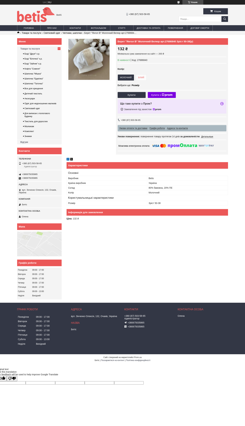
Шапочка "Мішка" (33, 73)
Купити (132, 94)
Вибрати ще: (128, 85)
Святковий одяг (52, 33)
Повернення (175, 28)
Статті (121, 28)
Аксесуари (30, 98)
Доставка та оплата (148, 28)
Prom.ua (138, 357)
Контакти (75, 28)
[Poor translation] (12, 378)
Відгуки (24, 142)
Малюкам (29, 126)
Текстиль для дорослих (36, 121)
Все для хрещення (34, 88)
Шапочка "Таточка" (34, 83)
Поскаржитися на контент (112, 360)
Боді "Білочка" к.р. (34, 58)
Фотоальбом (98, 28)
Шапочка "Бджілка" (34, 78)
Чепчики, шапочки (72, 33)
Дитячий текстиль (33, 93)
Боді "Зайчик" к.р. (33, 63)
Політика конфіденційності (138, 360)
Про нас (52, 28)
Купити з (162, 94)
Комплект (29, 131)
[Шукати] (224, 19)
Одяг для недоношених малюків (40, 103)
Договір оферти (199, 28)
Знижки (28, 136)
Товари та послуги (31, 33)
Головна (29, 28)
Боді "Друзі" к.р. (32, 54)
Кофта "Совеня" (32, 68)
